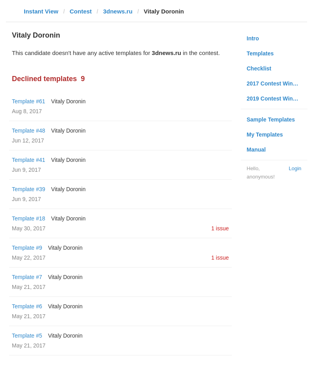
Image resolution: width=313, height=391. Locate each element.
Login (295, 168)
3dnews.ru (117, 11)
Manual (256, 149)
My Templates (265, 134)
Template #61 (28, 101)
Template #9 (27, 248)
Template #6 (27, 306)
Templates (260, 53)
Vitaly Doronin (68, 101)
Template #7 (27, 277)
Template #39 (28, 189)
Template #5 (27, 335)
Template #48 (28, 130)
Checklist (259, 68)
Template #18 (28, 218)
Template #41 (28, 160)
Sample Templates (271, 119)
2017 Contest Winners (276, 83)
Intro (253, 38)
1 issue (220, 228)
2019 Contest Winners (276, 98)
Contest (81, 11)
